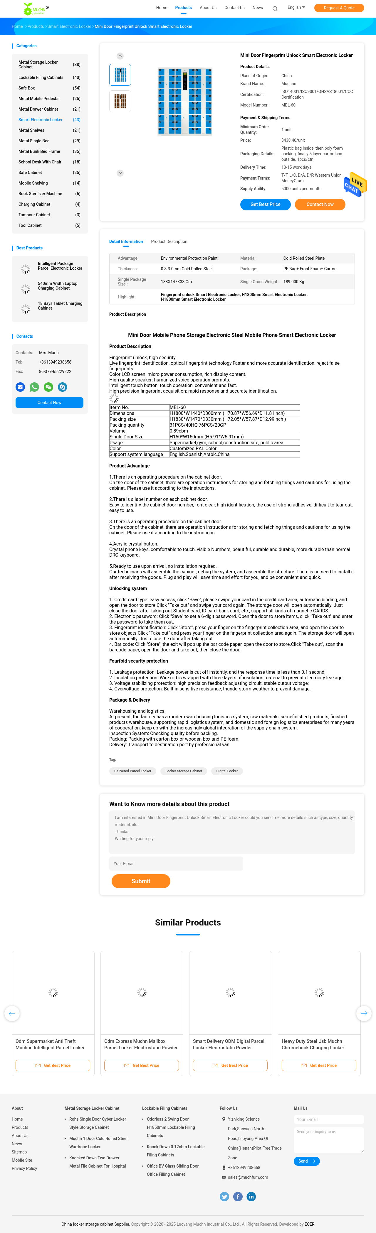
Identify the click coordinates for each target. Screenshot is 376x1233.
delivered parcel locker (132, 771)
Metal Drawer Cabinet (49, 109)
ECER (310, 1224)
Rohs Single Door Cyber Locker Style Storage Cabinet (97, 1123)
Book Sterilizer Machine (49, 194)
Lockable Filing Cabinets (49, 77)
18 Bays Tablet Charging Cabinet (60, 305)
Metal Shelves (49, 130)
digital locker (227, 771)
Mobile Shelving (49, 183)
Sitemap (19, 1152)
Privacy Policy (24, 1168)
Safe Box (49, 88)
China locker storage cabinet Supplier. (96, 1224)
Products (20, 1127)
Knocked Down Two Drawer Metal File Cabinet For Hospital (97, 1162)
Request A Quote (339, 8)
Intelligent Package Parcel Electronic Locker (60, 266)
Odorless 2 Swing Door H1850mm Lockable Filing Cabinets (171, 1127)
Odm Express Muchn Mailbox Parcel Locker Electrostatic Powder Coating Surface (141, 1047)
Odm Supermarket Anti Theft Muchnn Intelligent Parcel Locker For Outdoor (50, 1047)
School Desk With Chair (49, 162)
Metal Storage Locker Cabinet (49, 64)
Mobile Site (22, 1160)
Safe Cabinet (49, 172)
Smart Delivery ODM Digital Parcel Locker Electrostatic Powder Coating (228, 1047)
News (17, 1143)
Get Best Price (266, 204)
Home (17, 1119)
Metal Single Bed (49, 141)
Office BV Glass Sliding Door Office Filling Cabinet (173, 1170)
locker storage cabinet (183, 771)
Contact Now (49, 402)
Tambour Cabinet (49, 215)
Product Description (169, 241)
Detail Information (126, 241)
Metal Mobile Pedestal (49, 99)
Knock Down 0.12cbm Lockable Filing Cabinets (176, 1150)
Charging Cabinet (49, 204)
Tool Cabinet (49, 225)
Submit (141, 881)
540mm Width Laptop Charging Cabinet (58, 285)
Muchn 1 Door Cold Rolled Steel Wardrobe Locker (98, 1142)
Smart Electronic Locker (49, 120)
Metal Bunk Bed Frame (49, 151)
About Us (20, 1135)
